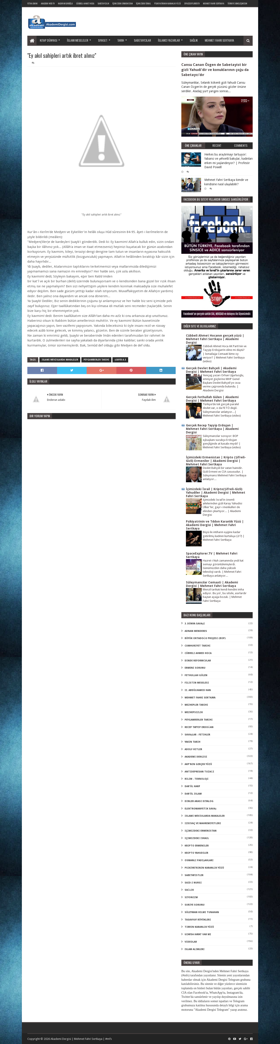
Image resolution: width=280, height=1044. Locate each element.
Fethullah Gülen (196, 675)
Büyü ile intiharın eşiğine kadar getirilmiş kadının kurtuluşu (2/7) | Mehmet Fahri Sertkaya (223, 535)
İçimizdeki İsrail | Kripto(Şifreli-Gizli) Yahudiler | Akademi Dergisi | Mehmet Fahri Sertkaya (215, 492)
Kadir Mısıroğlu (65, 3)
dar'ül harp (192, 786)
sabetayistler (194, 875)
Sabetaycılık (103, 3)
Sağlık (194, 40)
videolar (191, 941)
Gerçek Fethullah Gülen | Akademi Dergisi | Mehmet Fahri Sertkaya (212, 398)
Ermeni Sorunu (195, 667)
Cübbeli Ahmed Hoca (198, 653)
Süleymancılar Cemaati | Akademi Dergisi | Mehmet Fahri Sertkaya (212, 584)
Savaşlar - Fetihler (197, 734)
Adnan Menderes (196, 631)
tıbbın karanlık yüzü (199, 927)
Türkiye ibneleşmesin (237, 3)
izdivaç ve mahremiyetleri (203, 823)
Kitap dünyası (48, 40)
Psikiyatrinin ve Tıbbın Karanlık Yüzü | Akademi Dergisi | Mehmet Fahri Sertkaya (215, 525)
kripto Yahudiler (196, 852)
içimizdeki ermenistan (201, 830)
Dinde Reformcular (198, 660)
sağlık (189, 890)
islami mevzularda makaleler (60, 360)
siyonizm (191, 897)
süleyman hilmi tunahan (202, 912)
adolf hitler (193, 749)
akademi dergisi (196, 756)
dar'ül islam (193, 793)
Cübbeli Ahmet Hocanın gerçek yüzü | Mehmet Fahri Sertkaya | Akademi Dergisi (215, 339)
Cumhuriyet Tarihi (197, 645)
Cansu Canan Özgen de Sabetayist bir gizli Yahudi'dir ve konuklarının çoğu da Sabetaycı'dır (215, 70)
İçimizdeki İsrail (143, 3)
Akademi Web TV (48, 3)
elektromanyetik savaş (200, 808)
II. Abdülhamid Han (198, 690)
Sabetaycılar (142, 40)
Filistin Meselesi (197, 682)
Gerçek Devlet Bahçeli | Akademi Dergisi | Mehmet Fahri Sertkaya (211, 369)
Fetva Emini (32, 3)
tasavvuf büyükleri (198, 919)
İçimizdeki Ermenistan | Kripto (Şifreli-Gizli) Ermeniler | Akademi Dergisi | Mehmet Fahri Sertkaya (216, 461)
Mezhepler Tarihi (196, 704)
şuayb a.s (120, 360)
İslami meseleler (77, 40)
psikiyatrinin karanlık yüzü (204, 867)
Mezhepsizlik (194, 712)
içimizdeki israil (197, 838)
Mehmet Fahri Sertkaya (213, 3)
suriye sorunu (195, 904)
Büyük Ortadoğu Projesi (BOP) (205, 638)
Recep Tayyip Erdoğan (199, 727)
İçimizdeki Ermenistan (122, 3)
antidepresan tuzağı (199, 771)
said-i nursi (193, 882)
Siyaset (102, 40)
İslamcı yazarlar (169, 40)
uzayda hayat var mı (198, 934)
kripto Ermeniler (197, 845)
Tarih (120, 40)
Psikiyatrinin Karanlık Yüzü (167, 3)
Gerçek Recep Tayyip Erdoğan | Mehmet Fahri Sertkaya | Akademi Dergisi (212, 429)
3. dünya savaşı (195, 623)
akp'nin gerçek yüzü (198, 764)
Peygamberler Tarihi (96, 360)
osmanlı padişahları (199, 860)
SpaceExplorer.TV (192, 3)
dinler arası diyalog (199, 801)
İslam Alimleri (195, 949)
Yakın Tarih (192, 741)
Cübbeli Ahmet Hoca (85, 3)
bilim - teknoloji (196, 778)
